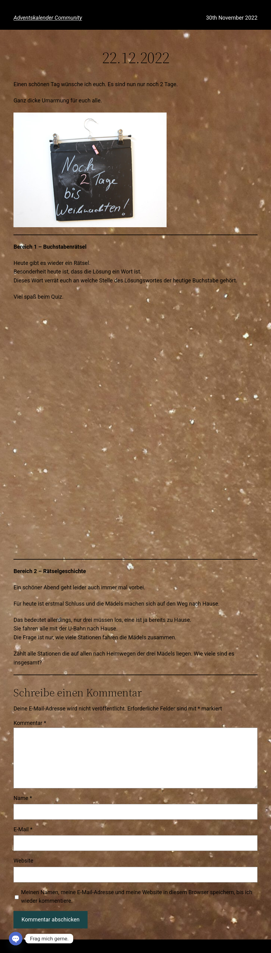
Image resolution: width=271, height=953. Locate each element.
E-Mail (22, 829)
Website (23, 860)
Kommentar (29, 723)
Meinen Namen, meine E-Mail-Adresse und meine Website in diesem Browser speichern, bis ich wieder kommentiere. (136, 896)
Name (22, 798)
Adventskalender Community (47, 17)
